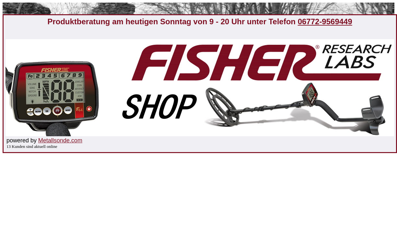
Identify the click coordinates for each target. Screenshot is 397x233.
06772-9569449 (325, 21)
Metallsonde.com (60, 140)
